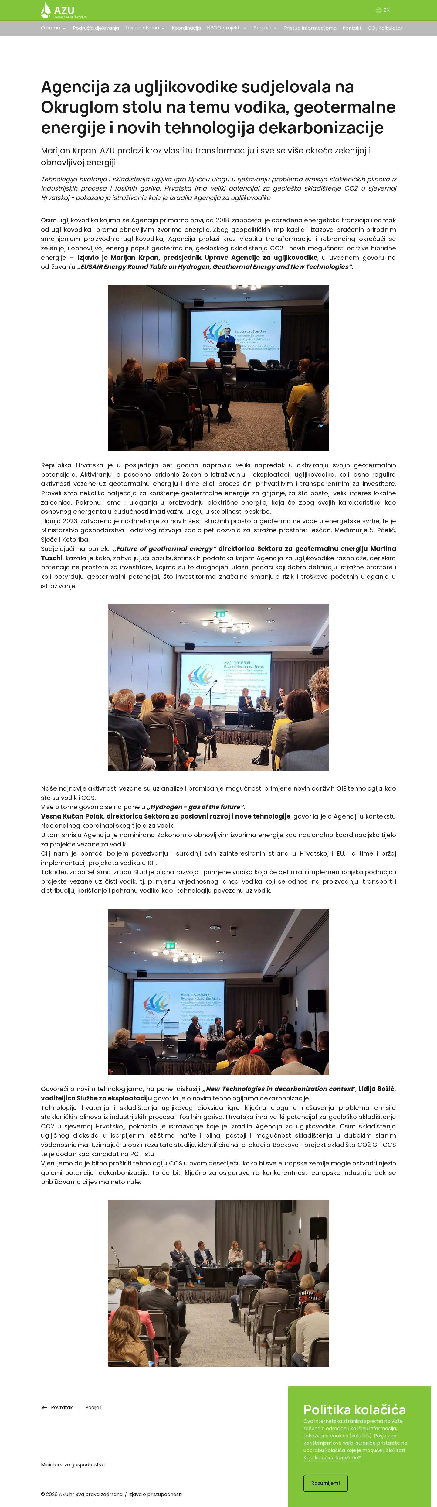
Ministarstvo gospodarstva (73, 1464)
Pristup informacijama (310, 28)
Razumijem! (325, 1483)
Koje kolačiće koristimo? (332, 1457)
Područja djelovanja (96, 28)
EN (382, 9)
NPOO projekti (224, 27)
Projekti (262, 27)
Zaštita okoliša (142, 27)
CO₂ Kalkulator (385, 28)
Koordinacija (186, 28)
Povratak (57, 1407)
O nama (50, 27)
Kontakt (352, 28)
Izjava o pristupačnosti (155, 1494)
